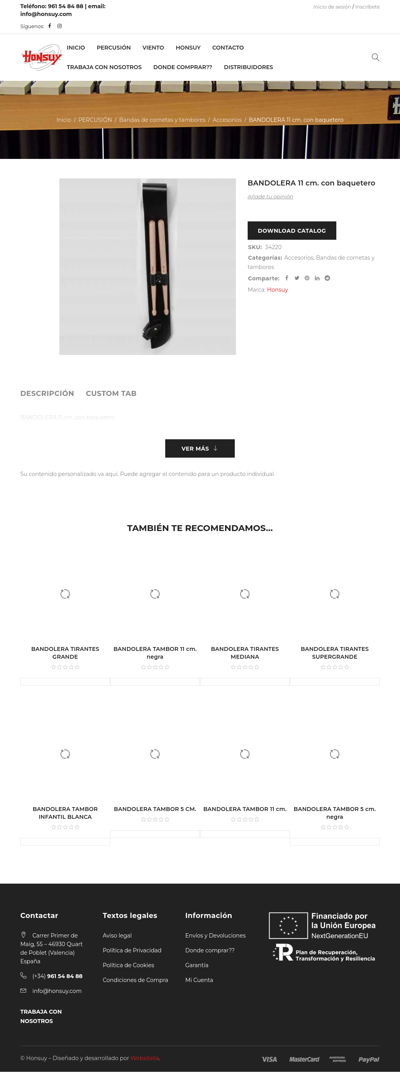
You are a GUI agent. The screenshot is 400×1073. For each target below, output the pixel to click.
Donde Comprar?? (183, 67)
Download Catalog (292, 231)
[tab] (47, 393)
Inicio (76, 47)
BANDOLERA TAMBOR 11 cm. (244, 810)
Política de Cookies (128, 966)
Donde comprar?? (209, 951)
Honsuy (188, 47)
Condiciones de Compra (135, 981)
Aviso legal (117, 936)
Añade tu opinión (270, 196)
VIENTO (153, 47)
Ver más (195, 449)
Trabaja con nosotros (104, 67)
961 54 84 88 (66, 6)
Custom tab (111, 393)
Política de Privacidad (132, 951)
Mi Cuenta (199, 981)
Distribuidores (248, 67)
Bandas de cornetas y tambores (162, 119)
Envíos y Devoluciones (215, 936)
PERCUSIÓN (114, 47)
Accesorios (226, 119)
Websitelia (144, 1059)
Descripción (47, 393)
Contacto (228, 47)
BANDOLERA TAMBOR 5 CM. (155, 810)
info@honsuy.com (46, 14)
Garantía (197, 966)
